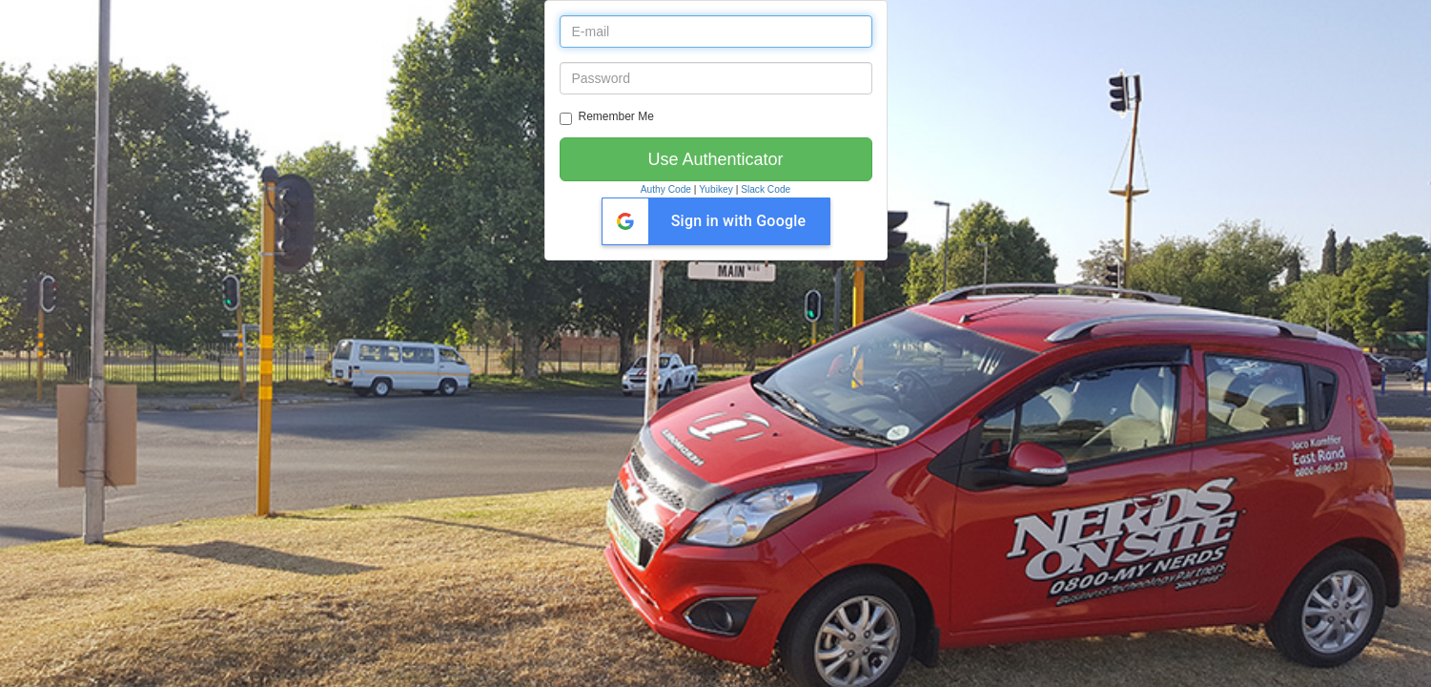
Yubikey (716, 189)
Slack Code (765, 189)
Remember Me (607, 117)
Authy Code (666, 189)
